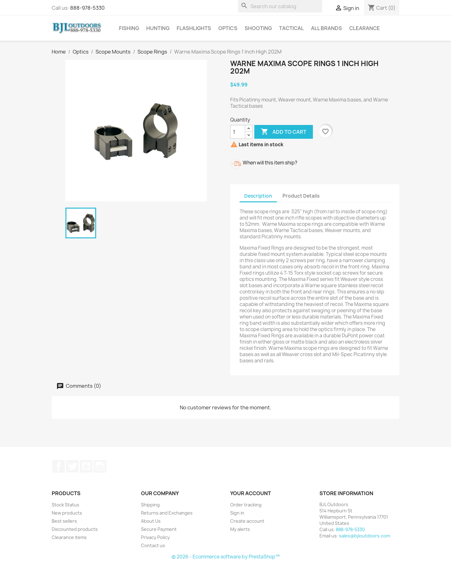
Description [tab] (258, 196)
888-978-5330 (87, 7)
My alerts (240, 529)
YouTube (86, 466)
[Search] (280, 6)
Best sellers (64, 521)
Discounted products (75, 529)
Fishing (129, 28)
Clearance (364, 28)
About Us (151, 521)
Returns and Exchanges (167, 513)
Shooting (258, 28)
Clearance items (69, 537)
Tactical (291, 28)
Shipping (150, 505)
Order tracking (246, 505)
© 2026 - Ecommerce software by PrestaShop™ (226, 556)
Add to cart (283, 132)
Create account (247, 521)
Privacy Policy (155, 537)
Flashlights (194, 28)
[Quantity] (237, 132)
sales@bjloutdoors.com (364, 536)
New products (67, 513)
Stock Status (65, 505)
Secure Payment (159, 529)
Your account (250, 493)
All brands (326, 28)
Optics (227, 28)
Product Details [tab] (301, 196)
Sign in (237, 513)
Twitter (72, 466)
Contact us (153, 545)
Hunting (157, 28)
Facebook (58, 466)
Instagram (100, 466)
